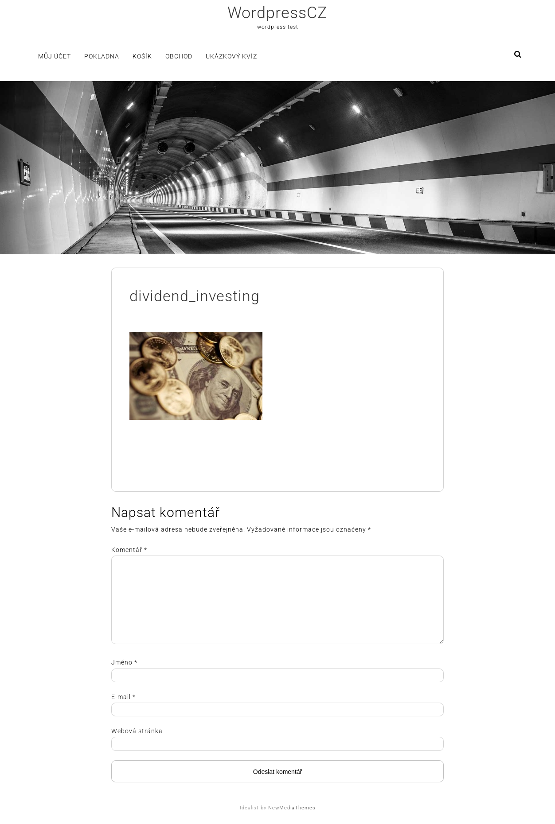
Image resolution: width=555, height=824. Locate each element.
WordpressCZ (277, 13)
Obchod (178, 56)
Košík (142, 56)
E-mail (123, 696)
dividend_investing (194, 296)
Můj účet (54, 56)
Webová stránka (137, 731)
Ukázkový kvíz (231, 56)
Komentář (129, 549)
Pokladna (101, 56)
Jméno (124, 662)
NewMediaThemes (292, 808)
